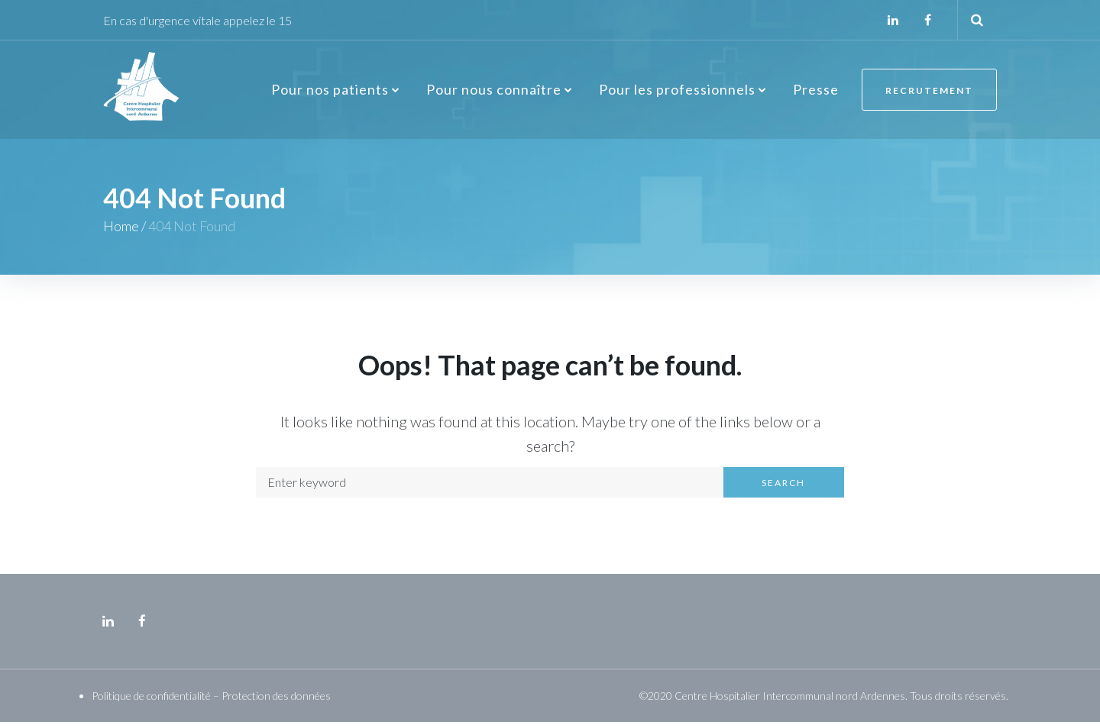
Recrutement (929, 93)
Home (121, 232)
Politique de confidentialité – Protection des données (211, 701)
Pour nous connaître (493, 92)
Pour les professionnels (677, 92)
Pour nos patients (330, 92)
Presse (816, 92)
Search (783, 488)
